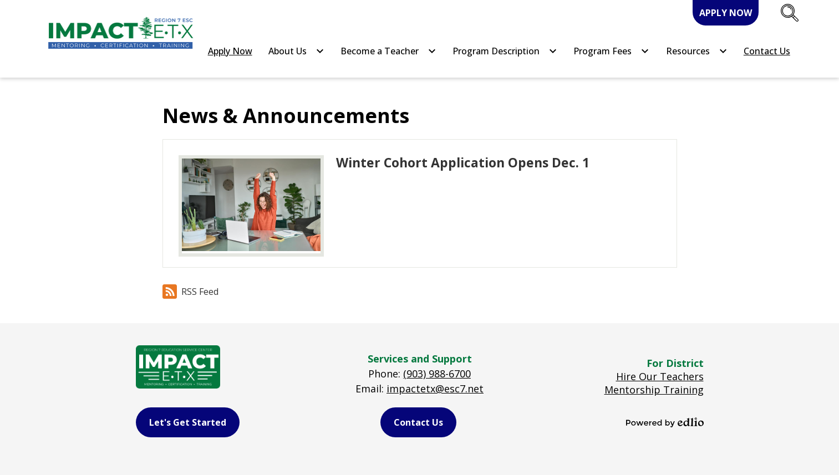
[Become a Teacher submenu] (388, 51)
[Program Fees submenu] (611, 51)
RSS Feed (190, 291)
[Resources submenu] (697, 51)
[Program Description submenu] (505, 51)
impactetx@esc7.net (435, 388)
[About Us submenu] (296, 51)
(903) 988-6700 (437, 373)
